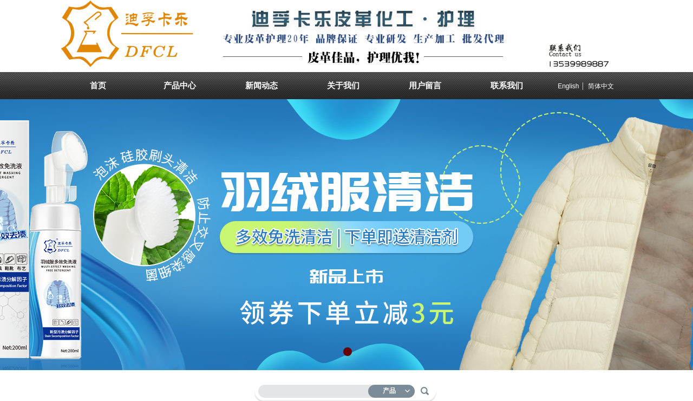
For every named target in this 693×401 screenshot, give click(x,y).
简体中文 (601, 86)
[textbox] (316, 389)
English (568, 86)
